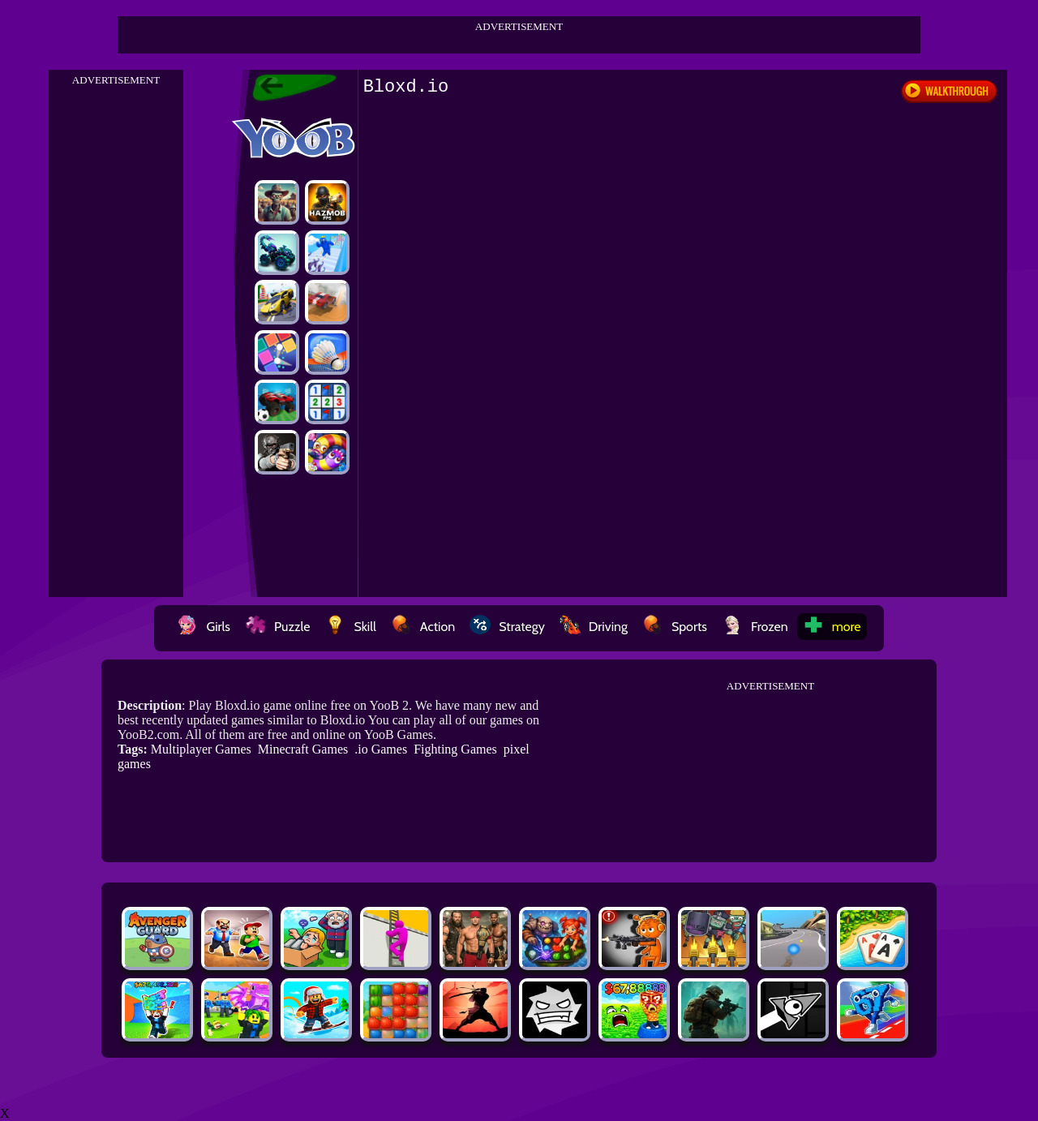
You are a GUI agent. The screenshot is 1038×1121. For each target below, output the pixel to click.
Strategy (507, 626)
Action (423, 626)
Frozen (755, 626)
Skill (349, 626)
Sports (674, 626)
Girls (203, 626)
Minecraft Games (303, 749)
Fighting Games (455, 749)
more (832, 626)
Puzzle (277, 626)
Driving (594, 626)
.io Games (380, 749)
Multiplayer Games (201, 749)
